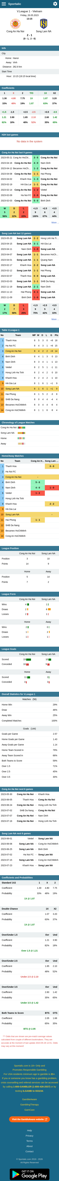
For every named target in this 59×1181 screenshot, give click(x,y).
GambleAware (29, 1099)
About (29, 1146)
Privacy (29, 1135)
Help (29, 1130)
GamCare (30, 1110)
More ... (55, 222)
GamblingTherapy (29, 1104)
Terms (29, 1141)
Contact (29, 1151)
